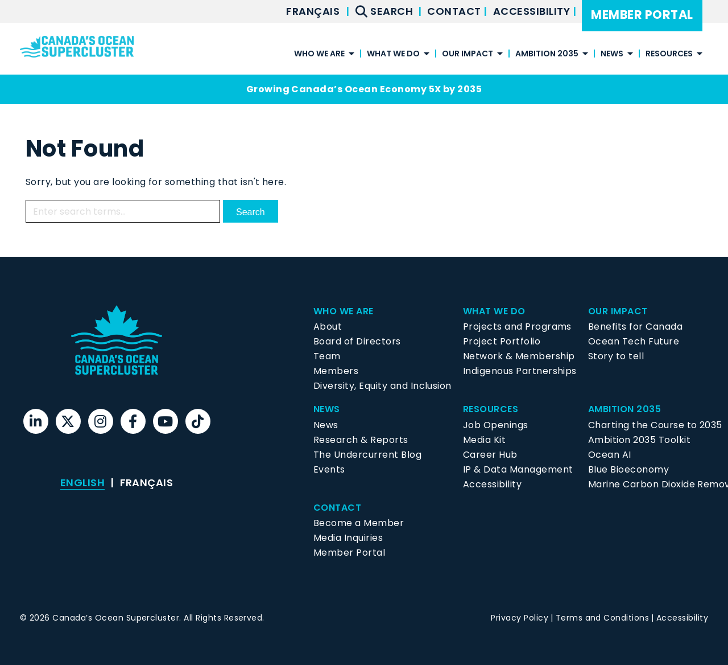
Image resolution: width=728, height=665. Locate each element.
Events (329, 469)
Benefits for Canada (635, 326)
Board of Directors (357, 341)
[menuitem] (312, 11)
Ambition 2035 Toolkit (639, 439)
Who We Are (319, 54)
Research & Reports (360, 439)
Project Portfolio (501, 341)
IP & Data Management (518, 469)
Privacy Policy (519, 617)
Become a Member (358, 522)
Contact (455, 11)
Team (327, 356)
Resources (669, 54)
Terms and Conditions (603, 617)
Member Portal (642, 14)
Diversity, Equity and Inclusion (382, 385)
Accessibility (533, 11)
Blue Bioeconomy (628, 469)
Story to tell (616, 356)
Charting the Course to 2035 (655, 425)
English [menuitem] (82, 482)
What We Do (393, 54)
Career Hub (490, 454)
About (327, 326)
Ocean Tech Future (633, 341)
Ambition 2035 (546, 54)
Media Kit (484, 439)
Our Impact (467, 54)
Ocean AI (609, 454)
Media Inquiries (348, 537)
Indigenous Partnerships (520, 370)
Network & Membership (519, 356)
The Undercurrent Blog (367, 454)
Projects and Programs (517, 326)
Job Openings (495, 425)
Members (335, 370)
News (612, 54)
